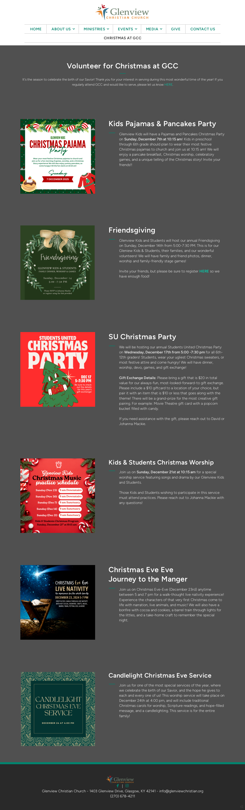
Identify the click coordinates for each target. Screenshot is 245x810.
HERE (168, 84)
